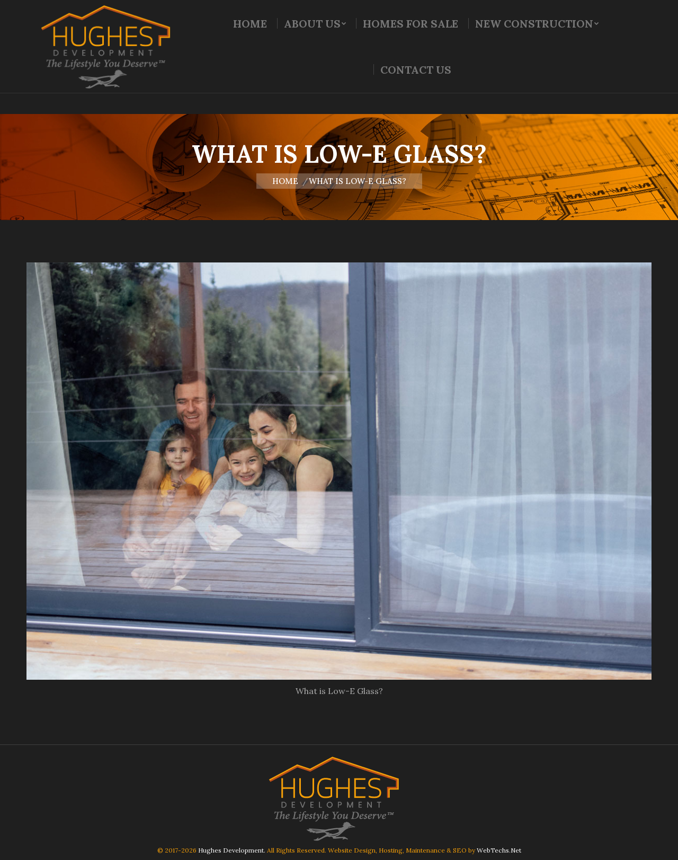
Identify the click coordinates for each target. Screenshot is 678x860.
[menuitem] (250, 44)
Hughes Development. (231, 850)
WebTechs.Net (499, 850)
